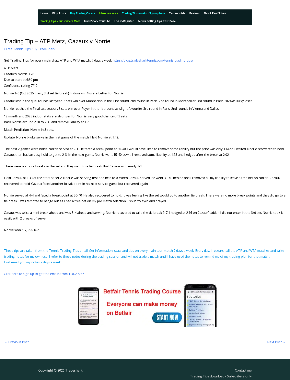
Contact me (243, 370)
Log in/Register (123, 21)
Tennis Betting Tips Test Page (156, 21)
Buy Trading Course (82, 13)
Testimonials (177, 13)
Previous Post (16, 342)
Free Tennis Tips (18, 49)
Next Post (276, 342)
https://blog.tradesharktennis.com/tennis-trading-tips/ (153, 60)
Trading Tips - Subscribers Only (60, 21)
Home (44, 13)
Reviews (194, 13)
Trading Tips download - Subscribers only (221, 376)
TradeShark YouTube (97, 21)
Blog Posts (59, 13)
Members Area (108, 13)
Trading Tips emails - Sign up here (143, 13)
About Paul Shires (214, 13)
